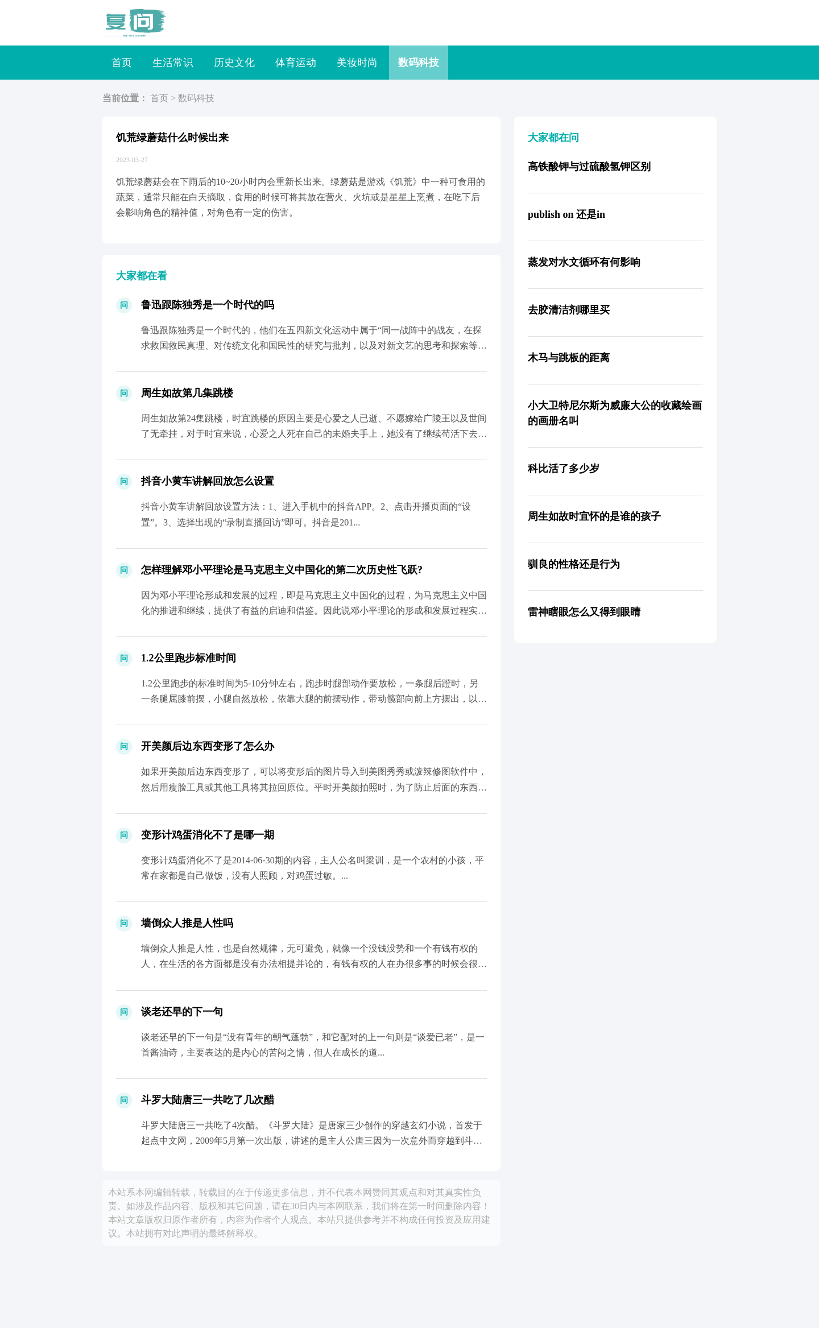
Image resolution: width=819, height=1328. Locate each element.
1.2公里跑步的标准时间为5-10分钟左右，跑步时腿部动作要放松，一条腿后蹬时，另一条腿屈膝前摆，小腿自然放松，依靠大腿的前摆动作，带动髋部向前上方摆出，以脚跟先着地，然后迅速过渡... (314, 699)
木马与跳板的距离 (569, 357)
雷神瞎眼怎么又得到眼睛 (584, 612)
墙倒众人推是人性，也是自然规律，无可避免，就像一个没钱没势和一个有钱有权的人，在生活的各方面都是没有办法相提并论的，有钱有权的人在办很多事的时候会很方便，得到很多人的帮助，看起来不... (314, 964)
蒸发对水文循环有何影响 (584, 262)
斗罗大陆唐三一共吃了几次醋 (207, 1100)
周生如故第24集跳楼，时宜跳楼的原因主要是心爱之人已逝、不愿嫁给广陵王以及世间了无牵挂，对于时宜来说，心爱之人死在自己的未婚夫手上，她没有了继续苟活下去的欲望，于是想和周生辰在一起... (314, 433)
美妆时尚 (357, 62)
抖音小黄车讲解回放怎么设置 (207, 481)
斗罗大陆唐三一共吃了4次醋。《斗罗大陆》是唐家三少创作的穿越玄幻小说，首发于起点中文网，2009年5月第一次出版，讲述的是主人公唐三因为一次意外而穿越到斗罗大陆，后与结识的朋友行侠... (311, 1140)
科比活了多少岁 (563, 468)
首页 (121, 62)
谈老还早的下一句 (182, 1011)
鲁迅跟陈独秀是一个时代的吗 (207, 305)
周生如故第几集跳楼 (187, 393)
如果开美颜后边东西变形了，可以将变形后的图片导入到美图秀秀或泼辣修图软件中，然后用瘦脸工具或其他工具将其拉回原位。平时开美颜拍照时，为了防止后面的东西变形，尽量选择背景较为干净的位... (314, 787)
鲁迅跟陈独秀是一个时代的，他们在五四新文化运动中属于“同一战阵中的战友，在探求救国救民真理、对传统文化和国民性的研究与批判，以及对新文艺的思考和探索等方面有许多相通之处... (314, 345)
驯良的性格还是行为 (574, 564)
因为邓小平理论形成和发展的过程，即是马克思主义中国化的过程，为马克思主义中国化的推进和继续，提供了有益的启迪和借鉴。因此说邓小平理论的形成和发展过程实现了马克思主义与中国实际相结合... (314, 610)
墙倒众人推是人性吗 (187, 923)
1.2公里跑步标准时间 (188, 658)
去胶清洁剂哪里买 (569, 310)
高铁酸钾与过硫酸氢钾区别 (589, 166)
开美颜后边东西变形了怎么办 (207, 746)
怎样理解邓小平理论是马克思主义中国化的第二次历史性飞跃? (282, 570)
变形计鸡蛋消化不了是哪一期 (207, 835)
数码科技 (418, 62)
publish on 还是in (566, 214)
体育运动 (295, 62)
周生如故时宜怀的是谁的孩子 (594, 516)
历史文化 (234, 62)
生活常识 (172, 62)
